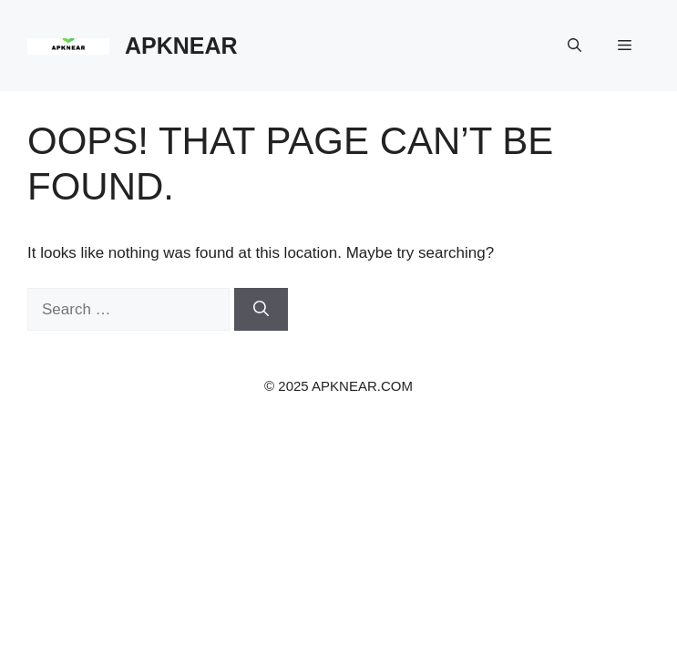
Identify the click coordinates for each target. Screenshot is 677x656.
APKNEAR (181, 45)
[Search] (261, 310)
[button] (574, 45)
